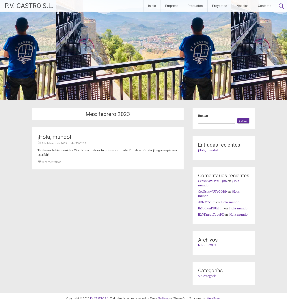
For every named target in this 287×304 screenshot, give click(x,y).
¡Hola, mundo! (54, 137)
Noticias (242, 6)
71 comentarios (51, 162)
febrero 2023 (207, 245)
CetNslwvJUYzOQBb (212, 181)
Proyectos (219, 6)
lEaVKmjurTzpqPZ (211, 214)
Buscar (203, 116)
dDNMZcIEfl (206, 202)
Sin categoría (207, 276)
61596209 (80, 143)
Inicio (152, 6)
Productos (195, 6)
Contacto (264, 6)
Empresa (171, 6)
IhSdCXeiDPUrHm (210, 208)
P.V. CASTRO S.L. (29, 6)
